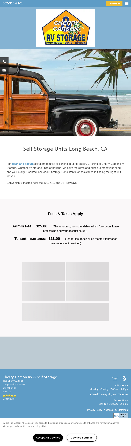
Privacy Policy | (95, 410)
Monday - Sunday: (99, 389)
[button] (114, 3)
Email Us (7, 391)
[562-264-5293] (4, 61)
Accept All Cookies (48, 437)
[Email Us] (4, 70)
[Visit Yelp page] (124, 379)
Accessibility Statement (116, 410)
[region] (65, 432)
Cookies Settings (82, 437)
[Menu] (126, 3)
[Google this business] (115, 379)
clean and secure (22, 163)
